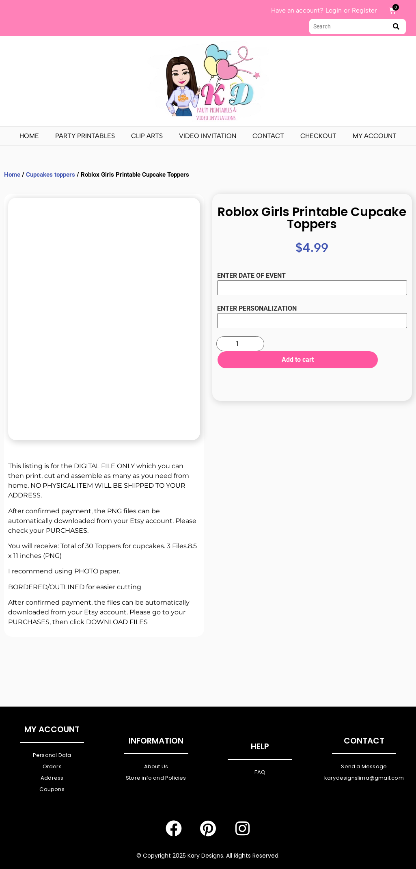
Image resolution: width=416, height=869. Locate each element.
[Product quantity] (240, 343)
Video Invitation (207, 136)
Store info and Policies (156, 778)
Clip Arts (147, 136)
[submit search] (396, 26)
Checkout (318, 136)
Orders (52, 766)
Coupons (51, 789)
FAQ (259, 772)
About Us (156, 766)
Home (29, 136)
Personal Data (52, 755)
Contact (268, 136)
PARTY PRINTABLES (85, 136)
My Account (375, 136)
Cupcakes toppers (50, 174)
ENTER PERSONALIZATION (257, 308)
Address (52, 778)
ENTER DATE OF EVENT (251, 275)
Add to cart (289, 359)
